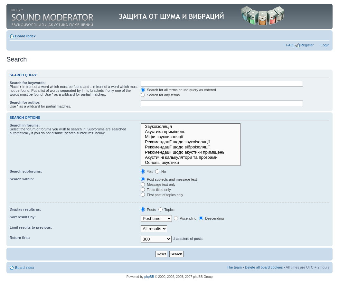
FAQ (289, 45)
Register (307, 45)
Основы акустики (190, 162)
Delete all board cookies (264, 267)
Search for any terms (160, 95)
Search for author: (25, 102)
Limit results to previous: (31, 227)
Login (325, 45)
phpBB (149, 277)
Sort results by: (23, 217)
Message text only (158, 184)
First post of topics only (162, 195)
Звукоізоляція (190, 126)
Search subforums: (26, 171)
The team (234, 267)
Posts (148, 210)
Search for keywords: (28, 83)
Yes (147, 172)
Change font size (324, 35)
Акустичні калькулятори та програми (190, 157)
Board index (25, 36)
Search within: (22, 179)
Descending (211, 218)
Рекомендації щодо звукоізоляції (190, 142)
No (160, 172)
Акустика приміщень (190, 131)
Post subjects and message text (169, 179)
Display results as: (25, 209)
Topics (166, 210)
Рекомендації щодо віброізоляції (190, 147)
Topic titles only (156, 190)
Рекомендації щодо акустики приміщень (190, 152)
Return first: (20, 238)
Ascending (185, 218)
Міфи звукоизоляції (190, 136)
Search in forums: (25, 125)
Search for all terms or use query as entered (178, 90)
